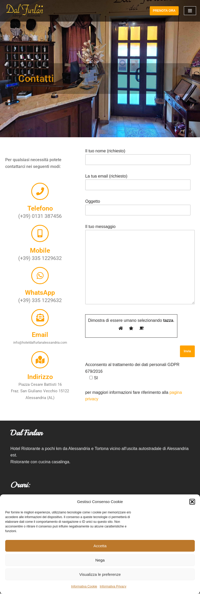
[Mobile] (40, 236)
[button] (192, 501)
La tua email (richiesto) (138, 180)
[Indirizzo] (40, 355)
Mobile (40, 252)
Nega (100, 560)
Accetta (100, 546)
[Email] (40, 315)
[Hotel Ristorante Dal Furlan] (25, 11)
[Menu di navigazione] (190, 10)
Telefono (40, 213)
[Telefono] (40, 197)
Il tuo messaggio (140, 265)
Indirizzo (40, 370)
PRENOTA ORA (164, 10)
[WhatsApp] (40, 276)
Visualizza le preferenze (100, 574)
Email (40, 331)
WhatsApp (40, 291)
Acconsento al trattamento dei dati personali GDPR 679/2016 (132, 372)
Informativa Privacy (113, 586)
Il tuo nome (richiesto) (138, 155)
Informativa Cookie (84, 586)
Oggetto (138, 205)
